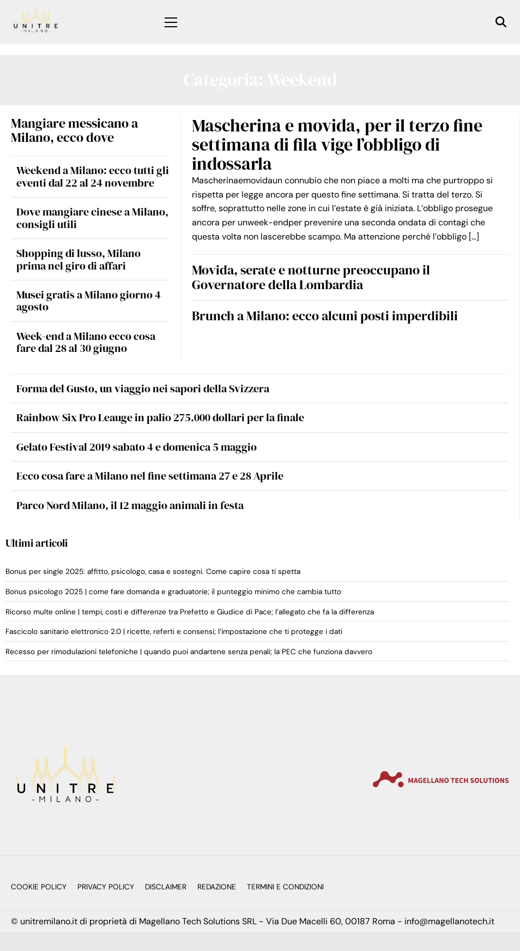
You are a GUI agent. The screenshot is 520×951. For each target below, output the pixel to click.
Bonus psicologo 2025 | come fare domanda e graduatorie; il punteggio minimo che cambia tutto (173, 591)
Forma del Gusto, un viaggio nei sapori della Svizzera (142, 388)
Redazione (216, 887)
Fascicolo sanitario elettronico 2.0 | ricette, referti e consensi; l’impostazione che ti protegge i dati (173, 631)
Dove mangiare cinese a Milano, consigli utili (92, 217)
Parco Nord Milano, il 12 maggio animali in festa (130, 505)
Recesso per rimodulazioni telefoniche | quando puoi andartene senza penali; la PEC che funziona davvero (188, 651)
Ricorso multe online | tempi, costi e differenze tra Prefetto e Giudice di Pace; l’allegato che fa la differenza (189, 612)
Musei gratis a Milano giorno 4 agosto (88, 300)
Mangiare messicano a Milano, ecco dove (74, 130)
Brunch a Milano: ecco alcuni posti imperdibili (325, 316)
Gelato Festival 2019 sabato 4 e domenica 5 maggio (136, 446)
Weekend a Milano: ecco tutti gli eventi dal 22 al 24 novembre (92, 176)
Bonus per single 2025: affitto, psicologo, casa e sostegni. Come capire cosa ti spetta (152, 571)
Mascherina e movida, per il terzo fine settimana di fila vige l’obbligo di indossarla (337, 144)
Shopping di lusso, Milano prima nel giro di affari (78, 259)
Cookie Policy (38, 887)
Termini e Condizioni (285, 887)
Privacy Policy (105, 887)
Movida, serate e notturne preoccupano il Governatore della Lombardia (311, 277)
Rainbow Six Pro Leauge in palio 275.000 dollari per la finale (160, 417)
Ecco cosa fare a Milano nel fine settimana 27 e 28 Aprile (149, 475)
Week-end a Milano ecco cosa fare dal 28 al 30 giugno (85, 342)
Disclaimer (165, 887)
